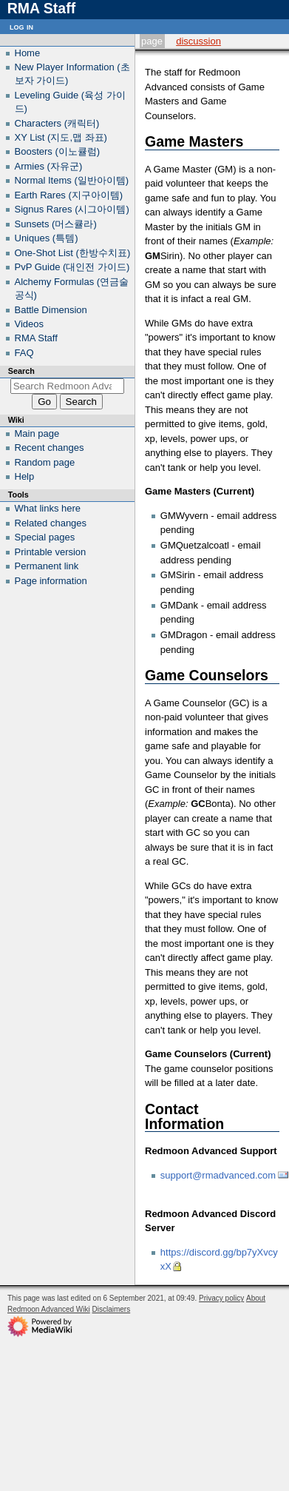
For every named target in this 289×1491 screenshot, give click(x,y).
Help (25, 476)
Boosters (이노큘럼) (58, 151)
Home (28, 52)
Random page (45, 462)
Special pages (45, 537)
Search (21, 370)
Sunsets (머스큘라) (56, 223)
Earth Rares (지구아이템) (69, 195)
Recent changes (49, 447)
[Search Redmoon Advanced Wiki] (67, 386)
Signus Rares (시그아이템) (72, 209)
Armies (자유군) (49, 166)
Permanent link (47, 566)
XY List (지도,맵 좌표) (61, 137)
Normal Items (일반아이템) (72, 180)
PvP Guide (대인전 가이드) (72, 266)
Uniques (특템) (46, 238)
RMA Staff (36, 338)
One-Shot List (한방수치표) (73, 252)
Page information (51, 580)
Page (152, 41)
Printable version (50, 551)
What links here (48, 508)
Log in (21, 26)
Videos (29, 323)
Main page (37, 433)
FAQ (24, 352)
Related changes (51, 523)
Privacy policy (221, 1298)
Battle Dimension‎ (51, 309)
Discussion (198, 41)
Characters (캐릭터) (57, 123)
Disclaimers (111, 1309)
